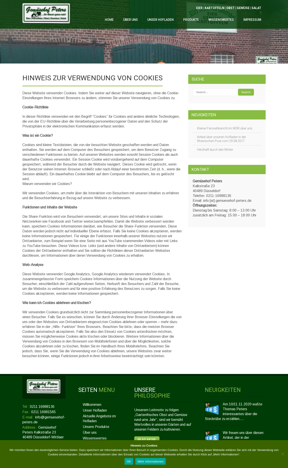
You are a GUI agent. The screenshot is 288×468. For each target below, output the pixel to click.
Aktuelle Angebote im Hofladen (99, 418)
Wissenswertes (221, 19)
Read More (147, 439)
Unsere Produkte (96, 427)
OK (129, 461)
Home (109, 19)
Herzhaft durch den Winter (215, 149)
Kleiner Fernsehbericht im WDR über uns (224, 128)
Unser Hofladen (160, 19)
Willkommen (92, 404)
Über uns (130, 19)
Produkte (191, 19)
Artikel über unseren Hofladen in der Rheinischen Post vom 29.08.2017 (221, 139)
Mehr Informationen (150, 461)
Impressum (252, 19)
